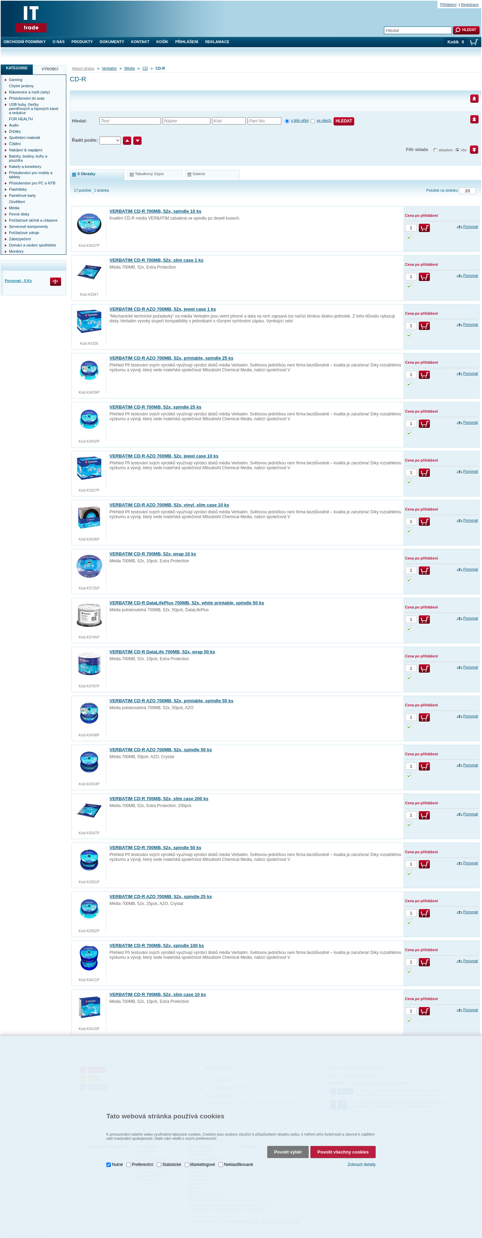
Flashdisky (18, 189)
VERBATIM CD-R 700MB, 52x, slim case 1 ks (156, 260)
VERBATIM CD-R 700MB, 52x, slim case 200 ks (159, 798)
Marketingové (202, 1162)
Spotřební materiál (24, 137)
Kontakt (140, 42)
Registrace (470, 4)
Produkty (82, 42)
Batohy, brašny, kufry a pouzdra (28, 158)
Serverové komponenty (28, 226)
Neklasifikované (238, 1162)
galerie (199, 174)
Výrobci (49, 69)
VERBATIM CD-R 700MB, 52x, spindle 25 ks (155, 407)
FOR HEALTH (21, 119)
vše (464, 150)
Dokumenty (112, 42)
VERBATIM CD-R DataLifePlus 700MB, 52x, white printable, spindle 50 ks (186, 602)
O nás (58, 42)
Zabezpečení (20, 239)
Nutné (117, 1162)
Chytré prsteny (21, 86)
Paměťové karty (22, 195)
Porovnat (470, 226)
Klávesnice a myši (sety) (29, 92)
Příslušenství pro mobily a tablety (30, 175)
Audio (14, 125)
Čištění (15, 144)
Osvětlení (17, 202)
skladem (446, 150)
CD (145, 68)
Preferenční (142, 1162)
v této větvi (300, 120)
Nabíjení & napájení (25, 150)
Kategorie (17, 68)
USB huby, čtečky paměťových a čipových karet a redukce (33, 108)
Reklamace (217, 42)
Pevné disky (19, 214)
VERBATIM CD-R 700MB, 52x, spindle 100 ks (156, 945)
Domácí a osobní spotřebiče (32, 245)
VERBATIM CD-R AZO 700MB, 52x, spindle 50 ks (160, 749)
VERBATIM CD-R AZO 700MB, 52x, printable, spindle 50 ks (171, 700)
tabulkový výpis (149, 174)
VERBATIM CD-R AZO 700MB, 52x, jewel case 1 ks (162, 309)
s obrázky (86, 174)
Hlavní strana (83, 68)
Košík (162, 42)
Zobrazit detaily (362, 1162)
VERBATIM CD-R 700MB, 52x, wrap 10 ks (152, 553)
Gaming (15, 80)
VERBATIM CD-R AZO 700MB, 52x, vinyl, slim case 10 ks (169, 504)
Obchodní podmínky (24, 42)
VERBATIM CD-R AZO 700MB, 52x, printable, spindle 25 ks (171, 358)
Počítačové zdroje (24, 233)
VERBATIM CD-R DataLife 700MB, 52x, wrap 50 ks (162, 651)
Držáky (15, 131)
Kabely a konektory (25, 166)
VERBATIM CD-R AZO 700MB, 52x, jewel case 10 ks (164, 456)
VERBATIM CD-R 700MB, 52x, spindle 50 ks (155, 847)
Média (129, 68)
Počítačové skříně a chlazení (33, 220)
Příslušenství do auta (27, 98)
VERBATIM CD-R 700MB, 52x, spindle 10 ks (155, 211)
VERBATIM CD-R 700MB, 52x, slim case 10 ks (157, 994)
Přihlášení (187, 42)
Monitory (16, 251)
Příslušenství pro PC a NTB (32, 183)
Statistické (171, 1162)
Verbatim (109, 68)
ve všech (324, 120)
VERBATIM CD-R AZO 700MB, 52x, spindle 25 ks (160, 896)
